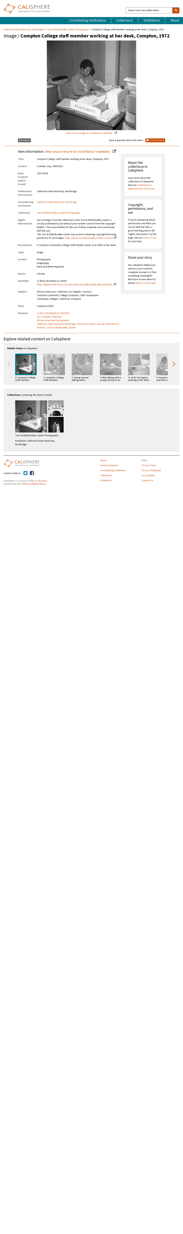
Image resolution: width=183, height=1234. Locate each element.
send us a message (145, 283)
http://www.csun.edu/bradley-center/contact (89, 238)
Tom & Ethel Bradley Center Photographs (67, 29)
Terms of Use (149, 465)
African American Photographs (53, 320)
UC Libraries (40, 481)
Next (174, 363)
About (174, 20)
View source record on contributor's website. (78, 151)
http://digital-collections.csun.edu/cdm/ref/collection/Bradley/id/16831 (74, 284)
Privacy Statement (151, 470)
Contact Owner (155, 140)
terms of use (149, 238)
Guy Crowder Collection (49, 317)
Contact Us (147, 480)
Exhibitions (152, 20)
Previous (9, 363)
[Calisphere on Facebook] (32, 473)
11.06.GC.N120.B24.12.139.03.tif (53, 313)
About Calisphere (109, 465)
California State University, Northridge (24, 29)
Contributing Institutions (87, 20)
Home (103, 460)
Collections (124, 20)
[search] (175, 10)
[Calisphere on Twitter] (25, 473)
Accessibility (148, 475)
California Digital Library (33, 484)
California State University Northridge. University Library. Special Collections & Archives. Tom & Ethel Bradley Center (78, 325)
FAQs (144, 460)
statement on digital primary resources (141, 187)
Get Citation (24, 140)
